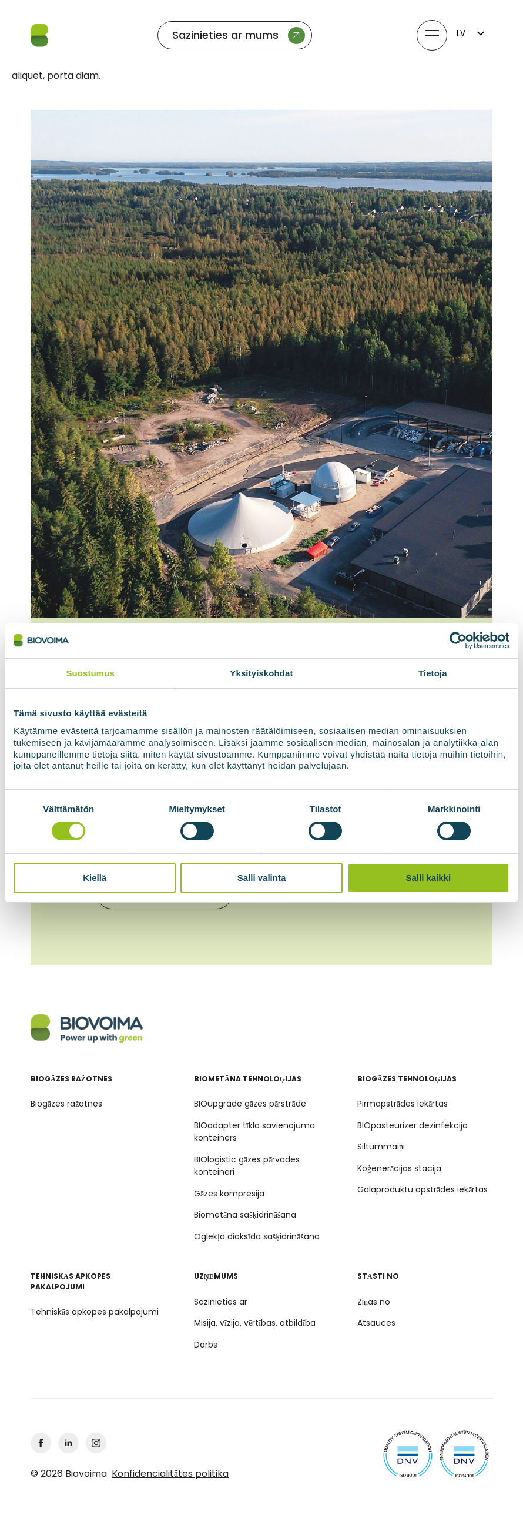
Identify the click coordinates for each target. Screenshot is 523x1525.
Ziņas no (373, 1302)
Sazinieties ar (220, 1302)
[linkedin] (68, 1443)
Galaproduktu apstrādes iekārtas (422, 1189)
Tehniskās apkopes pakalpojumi (95, 1312)
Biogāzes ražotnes (66, 1104)
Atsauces (376, 1323)
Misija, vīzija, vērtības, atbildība (255, 1323)
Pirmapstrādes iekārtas (402, 1104)
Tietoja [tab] (432, 673)
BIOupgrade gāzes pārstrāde (250, 1104)
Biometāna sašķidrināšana (245, 1215)
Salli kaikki (428, 878)
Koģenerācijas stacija (399, 1168)
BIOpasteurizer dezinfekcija (412, 1125)
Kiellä (94, 878)
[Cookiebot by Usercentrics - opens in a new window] (458, 640)
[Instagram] (96, 1443)
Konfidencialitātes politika (170, 1473)
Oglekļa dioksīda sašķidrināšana (257, 1236)
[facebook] (41, 1443)
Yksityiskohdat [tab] (261, 673)
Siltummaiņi (381, 1146)
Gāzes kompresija (229, 1193)
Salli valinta (261, 878)
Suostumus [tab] (90, 673)
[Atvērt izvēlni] (432, 35)
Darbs (205, 1344)
